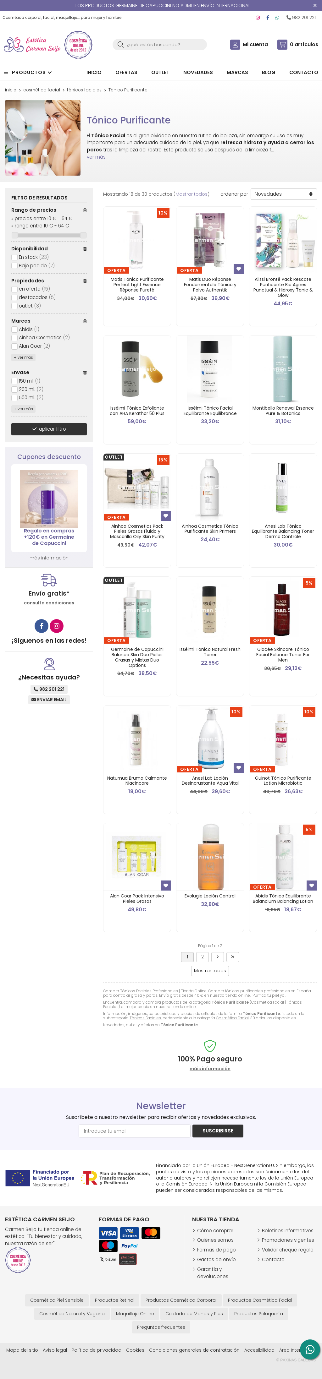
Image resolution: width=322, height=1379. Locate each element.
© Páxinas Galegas (296, 1360)
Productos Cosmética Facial (260, 1300)
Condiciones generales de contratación (194, 1350)
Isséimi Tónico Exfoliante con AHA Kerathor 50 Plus (137, 411)
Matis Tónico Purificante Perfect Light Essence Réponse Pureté (137, 284)
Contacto (273, 1259)
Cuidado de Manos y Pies (194, 1314)
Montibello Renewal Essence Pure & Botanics (283, 411)
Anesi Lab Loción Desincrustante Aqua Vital (210, 781)
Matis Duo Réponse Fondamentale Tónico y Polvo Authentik (210, 284)
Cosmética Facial (232, 1018)
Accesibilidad (259, 1350)
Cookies (135, 1350)
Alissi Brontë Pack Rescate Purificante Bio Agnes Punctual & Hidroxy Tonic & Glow (283, 287)
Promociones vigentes (288, 1240)
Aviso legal (55, 1350)
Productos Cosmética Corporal (181, 1300)
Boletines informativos (288, 1230)
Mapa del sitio (22, 1350)
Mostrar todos (191, 194)
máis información (210, 1068)
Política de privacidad (96, 1350)
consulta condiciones (49, 603)
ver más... (97, 157)
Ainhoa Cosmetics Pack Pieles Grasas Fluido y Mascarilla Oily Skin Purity (137, 531)
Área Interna (293, 1350)
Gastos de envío (216, 1259)
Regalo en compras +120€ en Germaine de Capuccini (49, 537)
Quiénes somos (215, 1240)
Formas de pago (216, 1249)
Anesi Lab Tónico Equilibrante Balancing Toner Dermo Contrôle (283, 531)
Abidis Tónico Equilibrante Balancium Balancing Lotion (283, 898)
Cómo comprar (215, 1230)
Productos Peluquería (258, 1314)
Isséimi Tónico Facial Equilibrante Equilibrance (210, 411)
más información (49, 558)
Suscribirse (218, 1130)
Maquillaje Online (135, 1314)
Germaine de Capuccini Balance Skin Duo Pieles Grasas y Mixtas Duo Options (137, 657)
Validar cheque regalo (288, 1249)
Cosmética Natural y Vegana (72, 1314)
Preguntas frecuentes (161, 1327)
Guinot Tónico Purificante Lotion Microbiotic (283, 781)
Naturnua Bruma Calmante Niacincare (137, 781)
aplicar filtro (52, 429)
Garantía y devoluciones (212, 1273)
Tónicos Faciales (145, 1018)
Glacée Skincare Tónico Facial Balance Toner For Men (283, 654)
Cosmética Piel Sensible (57, 1300)
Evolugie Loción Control (210, 896)
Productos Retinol (114, 1300)
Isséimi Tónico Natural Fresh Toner (210, 652)
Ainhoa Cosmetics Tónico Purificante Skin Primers (210, 529)
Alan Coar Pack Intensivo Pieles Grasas (137, 898)
